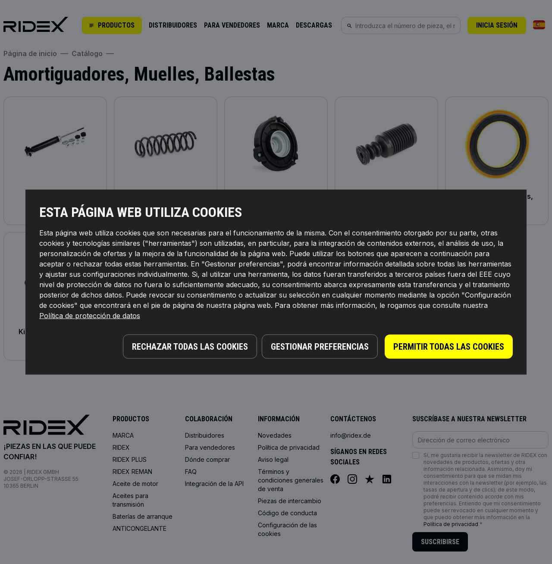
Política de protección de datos (89, 316)
